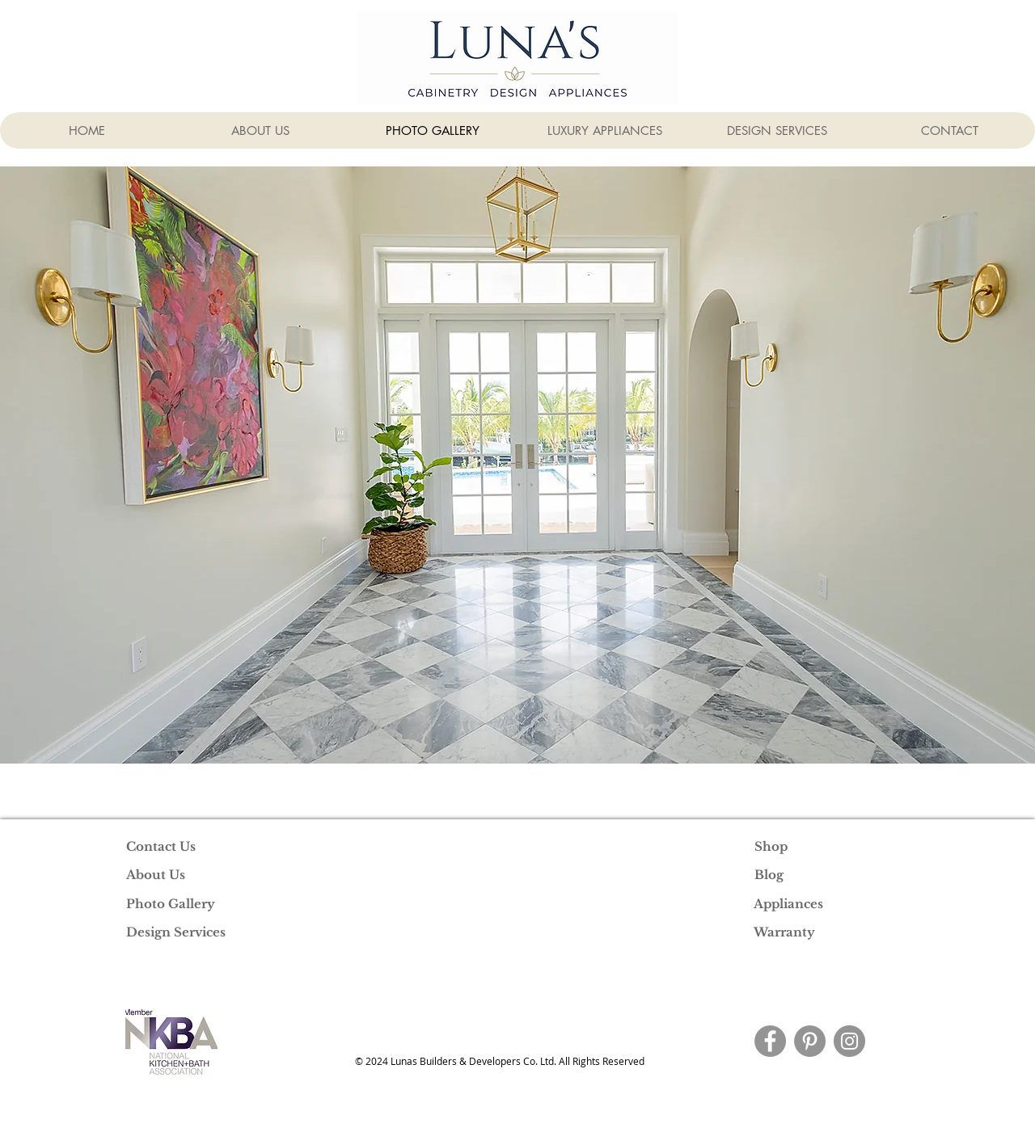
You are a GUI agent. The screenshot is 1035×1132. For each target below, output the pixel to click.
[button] (517, 465)
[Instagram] (849, 1041)
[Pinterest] (810, 1041)
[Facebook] (770, 1041)
